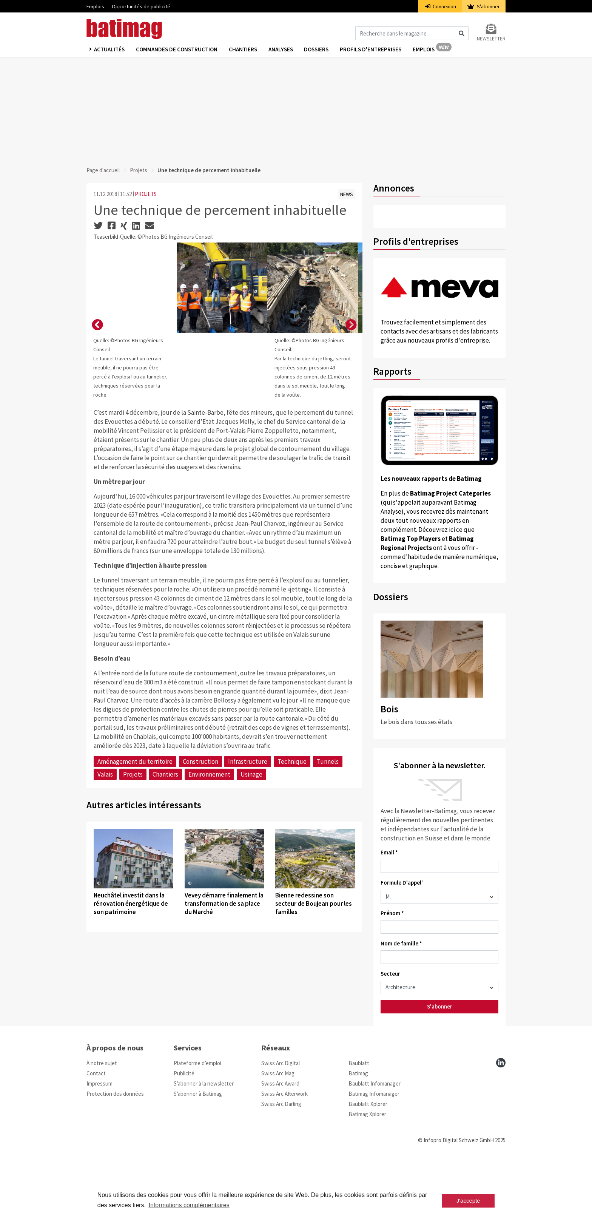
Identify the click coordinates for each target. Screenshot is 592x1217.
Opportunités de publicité (141, 6)
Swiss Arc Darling (281, 1159)
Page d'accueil (103, 170)
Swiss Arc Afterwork (284, 1149)
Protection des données (115, 1149)
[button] (97, 400)
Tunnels (328, 911)
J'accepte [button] (468, 1200)
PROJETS (146, 194)
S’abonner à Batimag (198, 1149)
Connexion (440, 6)
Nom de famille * (401, 943)
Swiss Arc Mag (277, 1128)
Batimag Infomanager (373, 1149)
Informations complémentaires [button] (188, 1205)
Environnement (209, 924)
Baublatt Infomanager (374, 1139)
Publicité (184, 1128)
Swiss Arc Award (280, 1139)
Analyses (280, 49)
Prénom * (392, 913)
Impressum (99, 1139)
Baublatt (358, 1118)
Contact (96, 1128)
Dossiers (316, 49)
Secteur (390, 973)
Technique (292, 911)
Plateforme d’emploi (197, 1118)
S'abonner (483, 6)
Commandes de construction (176, 49)
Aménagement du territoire (135, 911)
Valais (105, 924)
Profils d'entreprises (371, 49)
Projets (138, 170)
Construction (200, 911)
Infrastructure (247, 911)
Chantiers (243, 49)
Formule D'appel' (402, 882)
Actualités (109, 49)
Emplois (95, 6)
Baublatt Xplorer (367, 1159)
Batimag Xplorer (367, 1169)
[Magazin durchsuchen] (412, 33)
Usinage (251, 924)
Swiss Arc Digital (280, 1118)
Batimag (358, 1128)
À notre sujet (101, 1118)
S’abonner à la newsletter (204, 1139)
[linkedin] (501, 1118)
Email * (389, 852)
